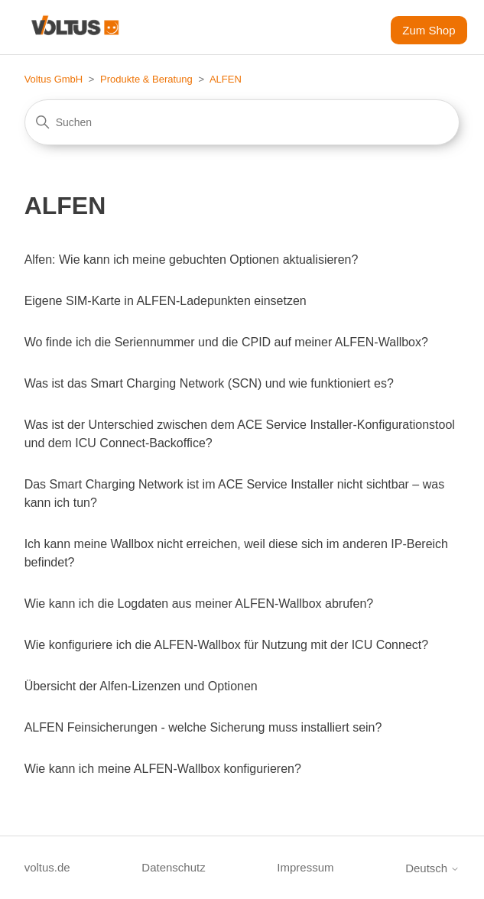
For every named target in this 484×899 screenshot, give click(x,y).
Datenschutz (173, 867)
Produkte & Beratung (146, 79)
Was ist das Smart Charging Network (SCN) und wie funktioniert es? (209, 383)
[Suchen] (242, 122)
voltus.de (47, 867)
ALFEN (226, 79)
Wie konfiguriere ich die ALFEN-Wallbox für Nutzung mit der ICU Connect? (226, 644)
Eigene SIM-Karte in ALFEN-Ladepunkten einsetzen (165, 300)
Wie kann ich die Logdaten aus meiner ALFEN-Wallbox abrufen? (199, 603)
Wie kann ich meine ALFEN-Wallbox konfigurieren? (162, 768)
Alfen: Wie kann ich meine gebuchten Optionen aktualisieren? (191, 259)
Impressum (305, 867)
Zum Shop (428, 30)
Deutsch (432, 868)
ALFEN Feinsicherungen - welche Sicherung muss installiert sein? (203, 727)
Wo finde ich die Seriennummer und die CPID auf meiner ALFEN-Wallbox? (226, 342)
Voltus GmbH (53, 79)
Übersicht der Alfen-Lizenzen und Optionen (141, 686)
